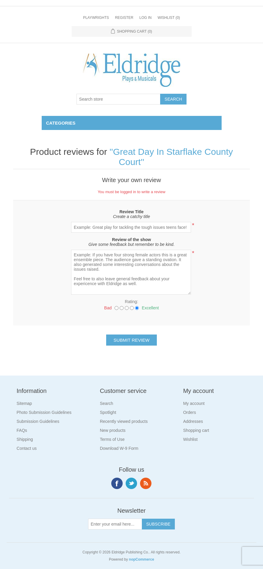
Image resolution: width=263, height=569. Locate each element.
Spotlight (108, 412)
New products (113, 430)
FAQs (21, 430)
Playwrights (96, 18)
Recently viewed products (124, 421)
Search (106, 403)
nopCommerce (141, 559)
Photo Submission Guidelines (43, 412)
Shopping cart (196, 430)
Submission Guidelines (37, 421)
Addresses (193, 421)
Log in (145, 18)
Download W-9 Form (119, 448)
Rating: (131, 301)
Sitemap (24, 403)
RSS (145, 483)
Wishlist (190, 439)
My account (194, 403)
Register (124, 18)
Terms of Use (112, 439)
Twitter (131, 483)
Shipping (24, 439)
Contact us (26, 448)
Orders (189, 412)
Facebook (117, 483)
